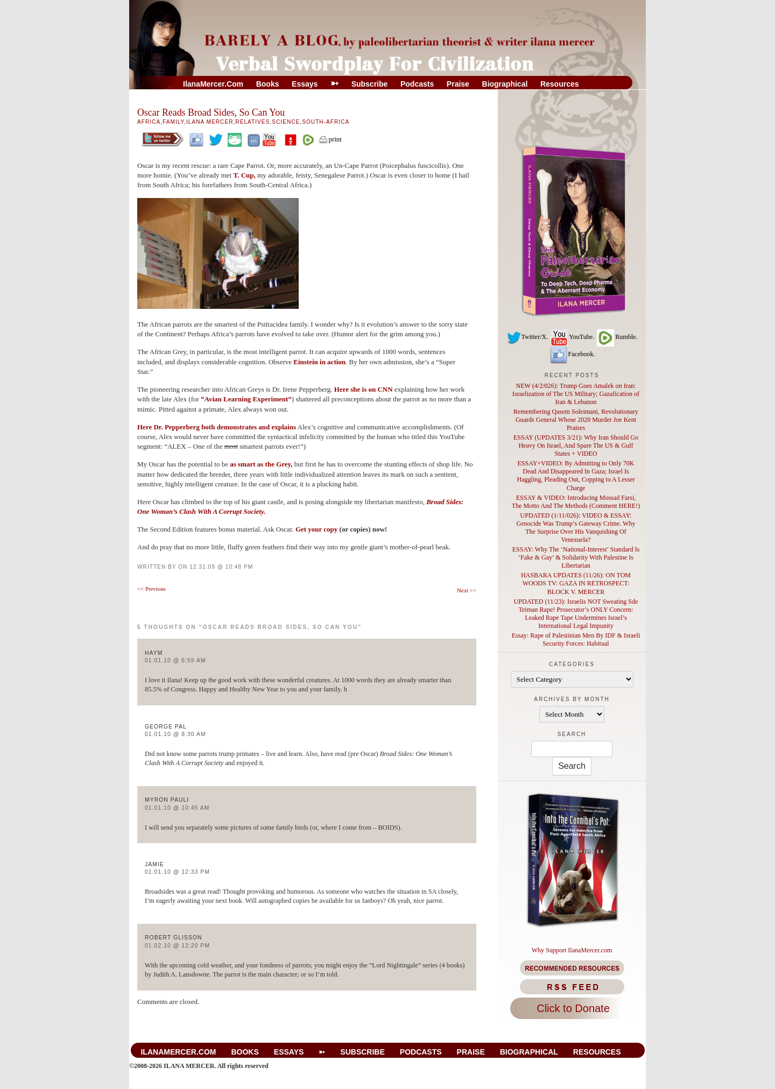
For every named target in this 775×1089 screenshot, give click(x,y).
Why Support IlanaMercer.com (572, 950)
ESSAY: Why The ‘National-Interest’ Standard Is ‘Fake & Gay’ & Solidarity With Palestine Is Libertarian (576, 557)
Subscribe (369, 84)
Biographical (505, 84)
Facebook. (572, 354)
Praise (458, 84)
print (330, 139)
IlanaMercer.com (213, 84)
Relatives (252, 122)
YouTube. (571, 337)
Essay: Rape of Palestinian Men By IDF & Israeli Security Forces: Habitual (576, 639)
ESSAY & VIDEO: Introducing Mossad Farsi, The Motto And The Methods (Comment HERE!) (576, 502)
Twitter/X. (527, 337)
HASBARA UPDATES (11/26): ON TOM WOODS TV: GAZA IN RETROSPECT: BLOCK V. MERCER (576, 583)
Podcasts (417, 84)
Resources (559, 84)
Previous (151, 588)
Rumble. (616, 337)
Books (267, 84)
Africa (148, 122)
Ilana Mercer (210, 122)
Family (173, 122)
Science (286, 122)
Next (466, 590)
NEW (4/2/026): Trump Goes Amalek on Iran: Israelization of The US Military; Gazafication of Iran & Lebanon (575, 394)
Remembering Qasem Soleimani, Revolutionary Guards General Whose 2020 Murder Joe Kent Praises (575, 420)
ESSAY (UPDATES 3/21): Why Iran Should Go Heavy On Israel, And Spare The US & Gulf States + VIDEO (575, 445)
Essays (305, 84)
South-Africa (325, 122)
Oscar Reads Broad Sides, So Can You (211, 112)
